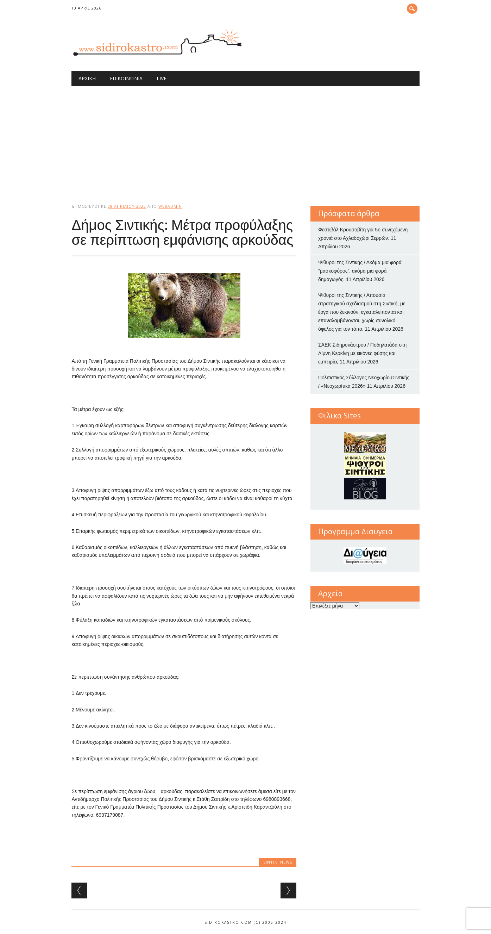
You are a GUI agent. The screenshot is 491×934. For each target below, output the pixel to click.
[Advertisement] (246, 138)
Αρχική (87, 78)
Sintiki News (277, 862)
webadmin (170, 206)
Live (161, 78)
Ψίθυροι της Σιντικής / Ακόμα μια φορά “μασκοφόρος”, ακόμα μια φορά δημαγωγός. (360, 271)
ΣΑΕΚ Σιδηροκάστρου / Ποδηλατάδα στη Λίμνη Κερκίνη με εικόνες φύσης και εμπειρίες (362, 353)
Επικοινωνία (126, 78)
